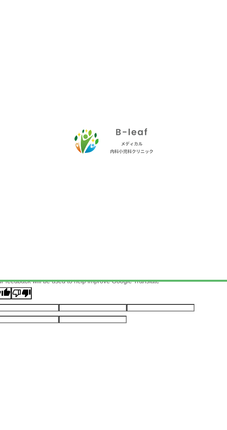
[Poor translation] (21, 293)
